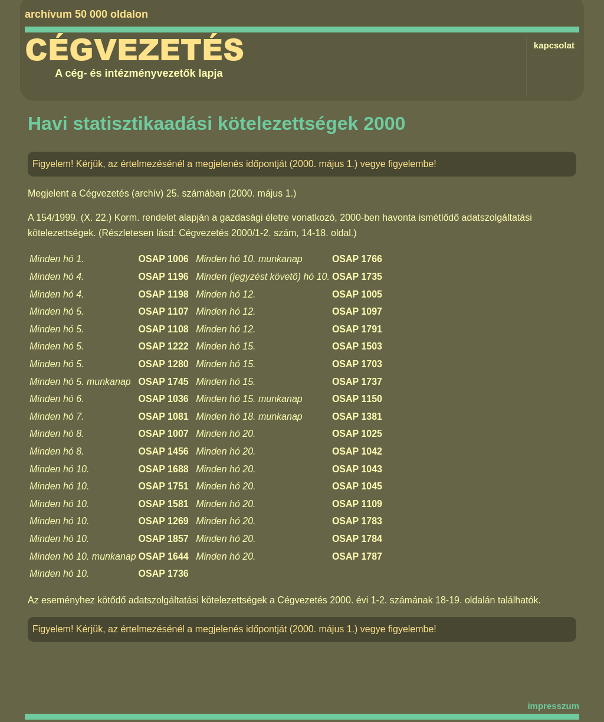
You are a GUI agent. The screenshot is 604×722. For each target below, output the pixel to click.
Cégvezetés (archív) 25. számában (152, 193)
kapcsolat (554, 45)
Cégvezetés (134, 50)
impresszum (553, 706)
